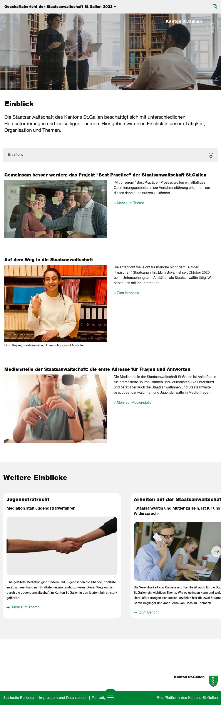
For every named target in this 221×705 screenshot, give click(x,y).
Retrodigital (101, 698)
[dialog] (110, 155)
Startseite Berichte (18, 698)
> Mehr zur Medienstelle (133, 403)
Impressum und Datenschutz (62, 698)
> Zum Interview (126, 293)
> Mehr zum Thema (129, 203)
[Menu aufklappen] (110, 7)
